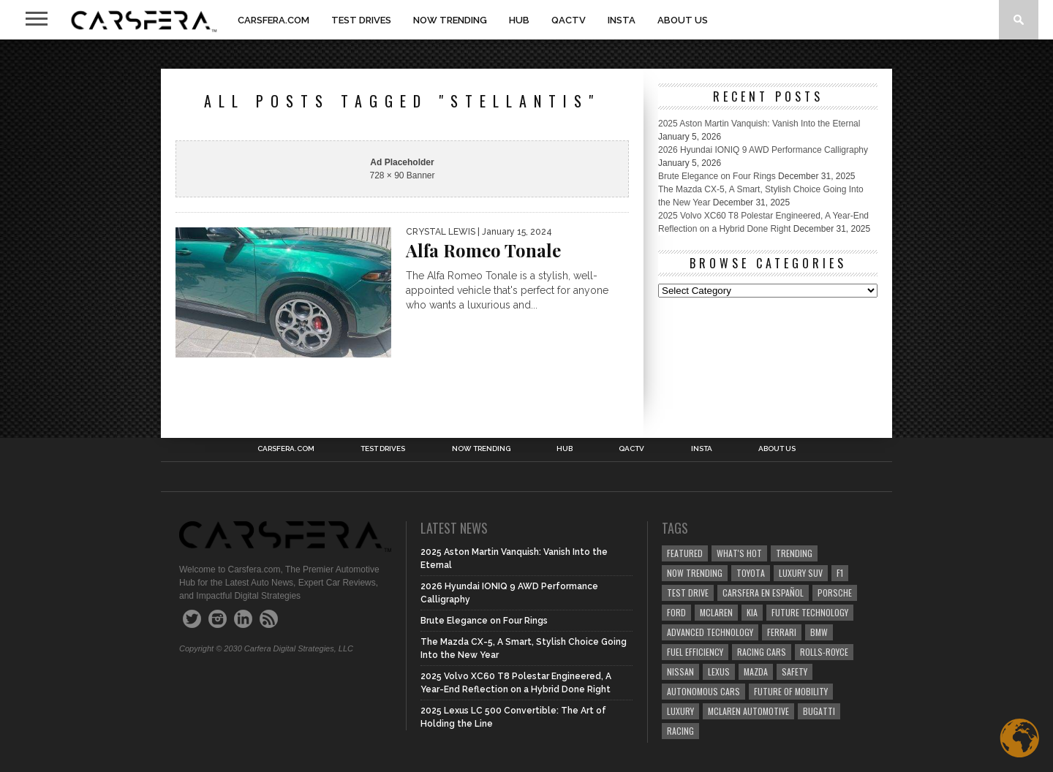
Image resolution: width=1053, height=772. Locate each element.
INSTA (621, 20)
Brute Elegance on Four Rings (717, 176)
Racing (680, 730)
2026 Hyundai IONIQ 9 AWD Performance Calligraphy (763, 150)
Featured (685, 553)
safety (794, 671)
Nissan (680, 671)
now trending (694, 573)
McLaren (716, 612)
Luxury (680, 711)
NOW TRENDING (450, 20)
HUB (519, 20)
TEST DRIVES (361, 20)
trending (794, 553)
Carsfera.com (273, 20)
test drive (688, 592)
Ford (676, 612)
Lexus (719, 671)
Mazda (756, 671)
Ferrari (781, 632)
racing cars (761, 652)
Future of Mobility (791, 691)
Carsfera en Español (763, 592)
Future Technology (809, 612)
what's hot (739, 553)
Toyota (750, 573)
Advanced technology (710, 632)
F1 (840, 573)
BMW (819, 632)
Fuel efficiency (695, 652)
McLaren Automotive (748, 711)
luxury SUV (801, 573)
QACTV (568, 20)
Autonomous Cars (703, 691)
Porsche (835, 592)
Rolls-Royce (824, 652)
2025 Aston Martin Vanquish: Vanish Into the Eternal (759, 123)
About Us (682, 20)
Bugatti (819, 711)
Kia (752, 612)
